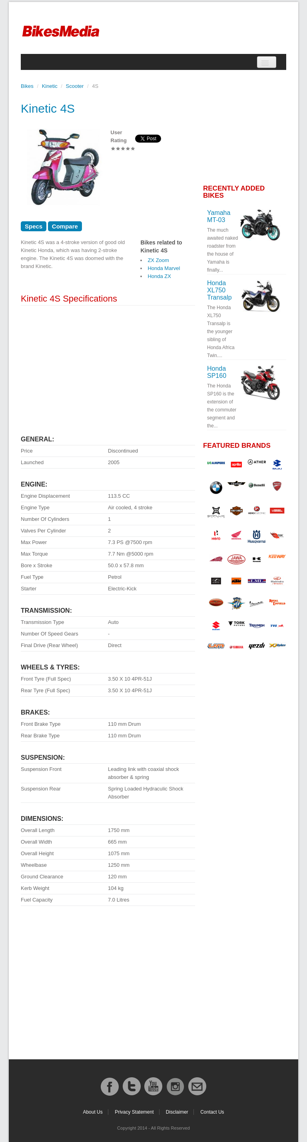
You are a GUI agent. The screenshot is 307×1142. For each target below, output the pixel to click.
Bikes (27, 86)
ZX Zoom (158, 260)
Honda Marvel (164, 268)
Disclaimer (177, 1112)
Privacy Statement (134, 1112)
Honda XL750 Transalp (219, 290)
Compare (65, 226)
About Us (92, 1112)
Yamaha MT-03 (218, 216)
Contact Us (212, 1112)
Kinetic (50, 86)
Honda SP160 (216, 372)
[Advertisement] (108, 367)
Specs (33, 226)
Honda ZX (159, 276)
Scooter (75, 86)
